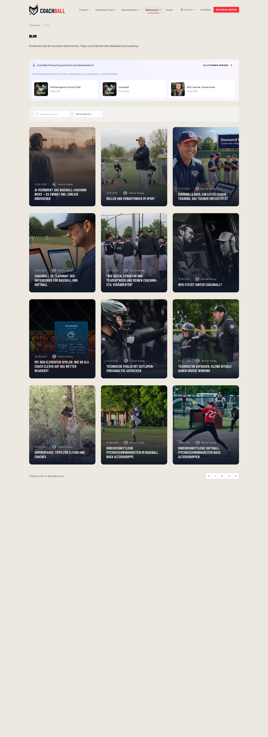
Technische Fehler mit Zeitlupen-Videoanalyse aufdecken (130, 374)
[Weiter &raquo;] (235, 481)
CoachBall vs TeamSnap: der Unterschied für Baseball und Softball (56, 286)
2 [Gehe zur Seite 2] (222, 481)
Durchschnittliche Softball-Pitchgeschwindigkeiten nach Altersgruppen (199, 458)
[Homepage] (47, 9)
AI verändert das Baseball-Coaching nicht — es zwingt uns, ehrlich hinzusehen (61, 200)
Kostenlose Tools (106, 9)
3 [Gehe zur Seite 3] (229, 481)
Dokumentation (131, 9)
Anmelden (205, 9)
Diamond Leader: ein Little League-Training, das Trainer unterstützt (203, 202)
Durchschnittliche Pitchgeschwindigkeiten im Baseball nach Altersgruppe (132, 458)
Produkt (85, 9)
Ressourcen (153, 9)
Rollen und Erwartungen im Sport (130, 204)
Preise (169, 9)
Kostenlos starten (226, 9)
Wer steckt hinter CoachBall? (200, 290)
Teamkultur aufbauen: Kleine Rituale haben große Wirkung (205, 374)
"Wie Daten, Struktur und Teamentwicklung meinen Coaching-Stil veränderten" (131, 286)
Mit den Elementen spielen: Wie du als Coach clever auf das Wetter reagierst (62, 372)
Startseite (34, 25)
